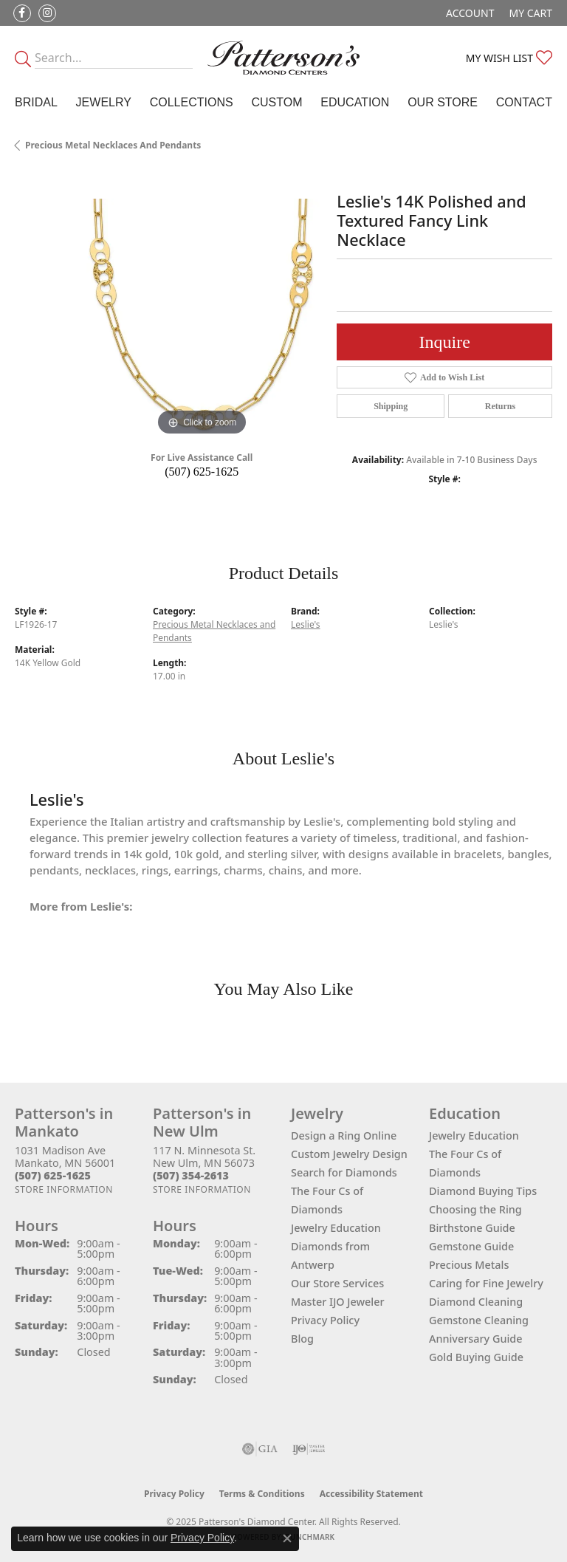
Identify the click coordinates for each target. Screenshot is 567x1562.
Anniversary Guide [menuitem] (476, 1339)
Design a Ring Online (343, 1135)
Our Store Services (337, 1283)
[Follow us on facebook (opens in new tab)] (22, 13)
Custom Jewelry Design (349, 1154)
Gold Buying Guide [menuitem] (476, 1357)
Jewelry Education (336, 1228)
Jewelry (103, 102)
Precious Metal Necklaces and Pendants (113, 145)
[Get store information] (64, 1189)
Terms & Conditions (262, 1493)
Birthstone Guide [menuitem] (472, 1228)
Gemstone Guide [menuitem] (471, 1246)
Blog (302, 1339)
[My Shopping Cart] (530, 13)
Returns (500, 406)
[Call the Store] (53, 1175)
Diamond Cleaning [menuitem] (476, 1302)
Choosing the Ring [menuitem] (475, 1209)
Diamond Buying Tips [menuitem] (483, 1191)
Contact (524, 102)
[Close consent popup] (287, 1538)
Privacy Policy (325, 1320)
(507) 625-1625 (201, 471)
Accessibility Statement (371, 1493)
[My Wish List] (509, 58)
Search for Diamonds (344, 1172)
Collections (191, 102)
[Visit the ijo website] (309, 1449)
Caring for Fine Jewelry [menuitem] (486, 1283)
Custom (276, 102)
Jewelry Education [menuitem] (474, 1135)
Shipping (391, 406)
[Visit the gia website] (260, 1449)
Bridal (36, 102)
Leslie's (305, 624)
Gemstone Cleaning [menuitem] (479, 1320)
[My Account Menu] (470, 13)
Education (354, 102)
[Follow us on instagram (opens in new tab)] (47, 13)
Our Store (443, 102)
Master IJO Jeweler (338, 1302)
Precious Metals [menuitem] (469, 1265)
